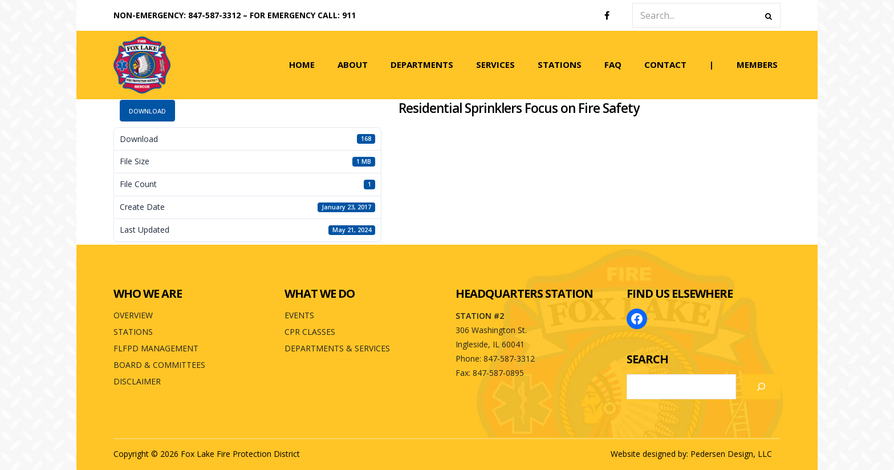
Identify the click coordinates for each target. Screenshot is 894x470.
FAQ (612, 64)
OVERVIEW (133, 315)
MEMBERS (757, 64)
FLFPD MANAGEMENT (155, 348)
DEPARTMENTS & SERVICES (337, 348)
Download (147, 111)
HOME (302, 64)
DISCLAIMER (137, 381)
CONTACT (665, 64)
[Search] (761, 386)
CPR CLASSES (310, 331)
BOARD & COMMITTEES (159, 364)
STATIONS (560, 64)
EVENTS (299, 315)
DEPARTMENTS (422, 64)
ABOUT (353, 64)
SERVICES (495, 64)
